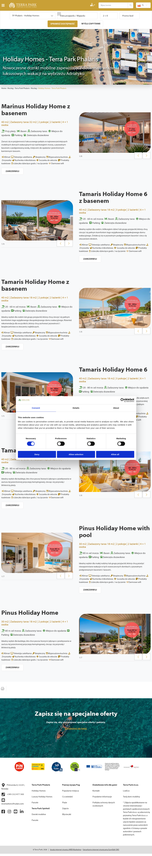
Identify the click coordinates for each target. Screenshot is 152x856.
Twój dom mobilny (131, 799)
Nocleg (10, 88)
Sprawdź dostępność (62, 24)
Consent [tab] (36, 408)
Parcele (35, 805)
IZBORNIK (3, 5)
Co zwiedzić (67, 799)
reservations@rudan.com (12, 804)
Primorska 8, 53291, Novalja (13, 789)
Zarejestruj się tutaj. (76, 730)
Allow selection (76, 454)
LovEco (126, 793)
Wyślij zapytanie (91, 23)
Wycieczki (66, 816)
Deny (36, 454)
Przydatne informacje (102, 799)
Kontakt (96, 793)
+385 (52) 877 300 (12, 797)
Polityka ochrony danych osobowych (104, 806)
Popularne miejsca (70, 793)
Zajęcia (65, 811)
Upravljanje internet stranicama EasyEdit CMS (101, 852)
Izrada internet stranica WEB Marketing (65, 852)
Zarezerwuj (13, 171)
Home (3, 88)
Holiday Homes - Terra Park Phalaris (52, 88)
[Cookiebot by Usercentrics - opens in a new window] (122, 400)
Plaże (64, 805)
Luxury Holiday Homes (42, 799)
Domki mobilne (39, 816)
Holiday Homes (39, 793)
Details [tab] (76, 408)
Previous (138, 156)
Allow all (115, 454)
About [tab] (116, 408)
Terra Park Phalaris (22, 88)
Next (147, 156)
